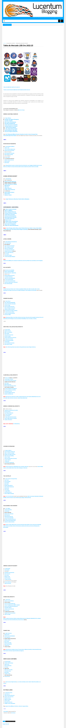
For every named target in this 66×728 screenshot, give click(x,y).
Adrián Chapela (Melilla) (9, 271)
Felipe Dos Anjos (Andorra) (13, 166)
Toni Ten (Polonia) (9, 496)
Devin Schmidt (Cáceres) (9, 306)
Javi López (7, 383)
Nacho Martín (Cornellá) (33, 166)
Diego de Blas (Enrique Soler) (10, 385)
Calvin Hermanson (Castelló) (11, 124)
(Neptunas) (9, 149)
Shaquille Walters (8, 607)
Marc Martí (7, 610)
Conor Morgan (9, 228)
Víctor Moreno (7, 573)
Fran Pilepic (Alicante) (9, 412)
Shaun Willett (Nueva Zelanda (10, 418)
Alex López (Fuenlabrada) (10, 122)
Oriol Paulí (13, 229)
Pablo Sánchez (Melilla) (9, 455)
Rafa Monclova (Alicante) (11, 396)
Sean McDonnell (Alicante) (12, 619)
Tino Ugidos (7, 508)
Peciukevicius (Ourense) (22, 260)
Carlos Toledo (7, 457)
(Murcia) (27, 228)
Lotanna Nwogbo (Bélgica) (10, 256)
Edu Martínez (7, 515)
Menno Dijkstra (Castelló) (27, 649)
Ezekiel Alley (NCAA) (9, 485)
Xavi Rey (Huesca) (8, 492)
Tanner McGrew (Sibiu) (9, 311)
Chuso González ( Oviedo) (31, 318)
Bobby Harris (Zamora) (9, 513)
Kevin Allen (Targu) (8, 344)
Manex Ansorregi (7, 642)
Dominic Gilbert (8, 336)
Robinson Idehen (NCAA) (9, 521)
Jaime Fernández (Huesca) (10, 519)
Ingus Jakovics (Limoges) (9, 245)
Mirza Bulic (6, 672)
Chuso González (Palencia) (10, 603)
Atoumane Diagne (8, 255)
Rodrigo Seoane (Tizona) (16, 649)
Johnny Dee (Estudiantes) (10, 215)
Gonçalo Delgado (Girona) (10, 392)
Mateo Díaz (14, 467)
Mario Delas (7, 193)
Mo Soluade (14, 260)
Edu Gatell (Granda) (8, 283)
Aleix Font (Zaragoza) (8, 248)
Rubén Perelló (8, 524)
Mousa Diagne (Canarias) (21, 229)
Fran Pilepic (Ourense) (11, 290)
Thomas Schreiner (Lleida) (11, 213)
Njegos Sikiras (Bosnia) (26, 497)
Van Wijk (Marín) (16, 423)
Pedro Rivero (7, 301)
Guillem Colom (32, 228)
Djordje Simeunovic (8, 251)
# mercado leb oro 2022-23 (10, 721)
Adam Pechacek (8, 583)
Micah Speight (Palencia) (10, 211)
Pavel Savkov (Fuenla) (7, 650)
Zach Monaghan (39, 260)
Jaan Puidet (7, 333)
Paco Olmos (8, 118)
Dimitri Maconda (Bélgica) (10, 635)
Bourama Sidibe (8, 314)
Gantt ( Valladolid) (9, 423)
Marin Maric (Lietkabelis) (10, 224)
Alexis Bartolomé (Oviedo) (10, 217)
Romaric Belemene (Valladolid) (12, 466)
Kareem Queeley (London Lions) (23, 134)
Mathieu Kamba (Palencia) (19, 618)
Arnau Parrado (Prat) (9, 279)
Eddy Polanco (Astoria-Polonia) (18, 524)
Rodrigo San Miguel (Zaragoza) (12, 119)
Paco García (7, 329)
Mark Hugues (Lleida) (9, 154)
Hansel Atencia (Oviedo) (9, 150)
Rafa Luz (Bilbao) (8, 210)
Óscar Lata (7, 377)
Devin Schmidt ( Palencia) (23, 466)
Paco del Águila (8, 414)
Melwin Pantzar (8, 330)
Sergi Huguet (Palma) (9, 379)
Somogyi (33, 134)
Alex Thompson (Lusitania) (10, 389)
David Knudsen (7, 577)
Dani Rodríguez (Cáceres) (13, 318)
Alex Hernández (8, 243)
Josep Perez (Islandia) (36, 524)
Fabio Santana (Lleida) (7, 525)
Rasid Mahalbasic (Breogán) (11, 130)
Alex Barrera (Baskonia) (9, 123)
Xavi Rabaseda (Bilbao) (11, 134)
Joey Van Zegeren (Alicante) (11, 131)
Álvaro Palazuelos (7, 665)
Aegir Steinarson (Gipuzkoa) (10, 272)
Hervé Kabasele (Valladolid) (29, 618)
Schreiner (16, 706)
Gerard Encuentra (8, 692)
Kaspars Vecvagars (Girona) (10, 454)
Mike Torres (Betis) (8, 332)
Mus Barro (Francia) (25, 317)
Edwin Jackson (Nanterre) (24, 166)
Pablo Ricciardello (35, 681)
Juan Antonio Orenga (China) (11, 478)
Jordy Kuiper (7, 341)
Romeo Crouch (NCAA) (9, 600)
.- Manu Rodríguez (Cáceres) (9, 307)
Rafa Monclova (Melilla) (9, 270)
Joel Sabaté (6, 482)
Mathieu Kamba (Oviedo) (9, 309)
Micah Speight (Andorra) (34, 317)
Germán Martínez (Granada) (10, 303)
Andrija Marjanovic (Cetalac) (11, 126)
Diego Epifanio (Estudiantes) (11, 241)
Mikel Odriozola (8, 633)
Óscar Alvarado (7, 481)
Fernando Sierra (7, 671)
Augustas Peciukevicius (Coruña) (11, 410)
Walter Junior (7, 673)
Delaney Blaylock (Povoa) (9, 275)
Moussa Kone (7, 676)
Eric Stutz (7, 489)
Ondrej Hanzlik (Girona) (36, 649)
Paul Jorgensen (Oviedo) (9, 153)
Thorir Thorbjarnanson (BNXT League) (12, 604)
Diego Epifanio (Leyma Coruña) (12, 165)
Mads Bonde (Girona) (8, 516)
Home (4, 43)
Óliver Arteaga (7, 614)
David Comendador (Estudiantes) (11, 606)
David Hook (6, 488)
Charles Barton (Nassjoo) (23, 199)
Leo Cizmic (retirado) (21, 681)
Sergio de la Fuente (9, 338)
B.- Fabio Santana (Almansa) (8, 695)
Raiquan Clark (7, 576)
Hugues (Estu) (25, 706)
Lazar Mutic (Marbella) (9, 517)
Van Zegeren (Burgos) (20, 290)
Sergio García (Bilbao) (7, 260)
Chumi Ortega (7, 305)
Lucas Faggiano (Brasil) (31, 165)
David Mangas (7, 661)
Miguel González (7, 699)
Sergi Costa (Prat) (8, 509)
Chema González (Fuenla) (10, 313)
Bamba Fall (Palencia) (8, 393)
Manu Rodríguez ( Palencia (21, 467)
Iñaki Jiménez (8, 649)
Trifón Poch (7, 599)
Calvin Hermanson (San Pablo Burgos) (14, 497)
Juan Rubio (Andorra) (17, 317)
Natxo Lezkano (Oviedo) (11, 209)
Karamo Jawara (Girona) (9, 159)
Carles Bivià (7, 511)
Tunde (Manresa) (7, 229)
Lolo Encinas (8, 178)
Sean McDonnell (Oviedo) (10, 280)
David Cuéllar (7, 700)
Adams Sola (7, 147)
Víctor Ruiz (6, 575)
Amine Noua (15, 228)
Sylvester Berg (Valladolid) (10, 278)
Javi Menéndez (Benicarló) (10, 520)
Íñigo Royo (7, 645)
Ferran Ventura (7, 411)
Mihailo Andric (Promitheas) (11, 221)
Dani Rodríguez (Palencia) (10, 451)
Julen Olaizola (8, 459)
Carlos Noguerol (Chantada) (30, 290)
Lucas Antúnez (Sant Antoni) (10, 380)
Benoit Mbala (40, 466)
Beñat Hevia (7, 634)
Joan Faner (7, 480)
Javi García (13, 712)
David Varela (7, 568)
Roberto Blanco (8, 450)
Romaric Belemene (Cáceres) (10, 337)
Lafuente (20, 706)
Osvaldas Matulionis (8, 276)
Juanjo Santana (8, 579)
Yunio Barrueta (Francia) (9, 249)
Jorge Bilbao (7, 490)
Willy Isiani (7, 461)
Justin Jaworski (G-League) (11, 184)
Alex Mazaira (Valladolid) (31, 396)
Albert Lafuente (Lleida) (9, 453)
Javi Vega (7, 253)
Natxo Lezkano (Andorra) (8, 618)
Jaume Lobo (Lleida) (7, 467)
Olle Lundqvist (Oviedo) (9, 247)
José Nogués (7, 415)
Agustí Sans (7, 664)
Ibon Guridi (6, 641)
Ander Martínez (8, 188)
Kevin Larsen (7, 161)
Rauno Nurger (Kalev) (9, 192)
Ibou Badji (6, 711)
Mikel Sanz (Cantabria (31, 260)
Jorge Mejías (7, 569)
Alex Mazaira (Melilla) (9, 340)
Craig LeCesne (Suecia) (9, 608)
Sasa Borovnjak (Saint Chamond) (11, 282)
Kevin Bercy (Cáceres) (29, 525)
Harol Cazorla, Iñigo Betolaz (11, 681)
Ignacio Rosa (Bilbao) (9, 706)
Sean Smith (7, 157)
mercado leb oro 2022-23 (10, 43)
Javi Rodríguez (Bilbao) (9, 146)
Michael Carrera (7, 698)
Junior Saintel (28, 681)
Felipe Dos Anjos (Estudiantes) (11, 225)
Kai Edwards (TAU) (8, 391)
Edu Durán (6, 484)
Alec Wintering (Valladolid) (10, 302)
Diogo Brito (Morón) (8, 702)
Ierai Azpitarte (7, 637)
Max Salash (13, 135)
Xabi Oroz (6, 186)
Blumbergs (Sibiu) (9, 317)
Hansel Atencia (21, 619)
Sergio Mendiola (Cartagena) (18, 650)
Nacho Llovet (8, 220)
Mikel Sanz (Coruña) (8, 669)
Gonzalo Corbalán (9, 120)
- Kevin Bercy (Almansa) (9, 462)
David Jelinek (22, 228)
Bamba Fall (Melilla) (22, 318)
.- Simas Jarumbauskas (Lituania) (10, 458)
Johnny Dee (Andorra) (22, 165)
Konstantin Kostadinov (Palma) (11, 310)
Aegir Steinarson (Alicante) (12, 199)
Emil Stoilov (7, 162)
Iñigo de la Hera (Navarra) (10, 181)
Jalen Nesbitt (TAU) (28, 524)
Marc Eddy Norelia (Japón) (11, 128)
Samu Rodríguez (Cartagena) (11, 388)
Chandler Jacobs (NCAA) (9, 572)
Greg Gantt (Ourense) (9, 334)
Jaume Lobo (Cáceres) (8, 696)
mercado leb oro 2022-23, (18, 47)
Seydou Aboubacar (8, 419)
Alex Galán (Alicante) (9, 252)
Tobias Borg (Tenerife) (10, 214)
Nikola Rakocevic (8, 384)
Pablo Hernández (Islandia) (32, 496)
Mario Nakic (38, 228)
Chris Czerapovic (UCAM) (10, 222)
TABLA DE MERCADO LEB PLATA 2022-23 (11, 87)
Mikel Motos (7, 185)
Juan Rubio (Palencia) (9, 218)
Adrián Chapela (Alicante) (21, 396)
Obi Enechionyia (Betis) (11, 127)
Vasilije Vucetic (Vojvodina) (10, 703)
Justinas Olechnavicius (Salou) (18, 525)
